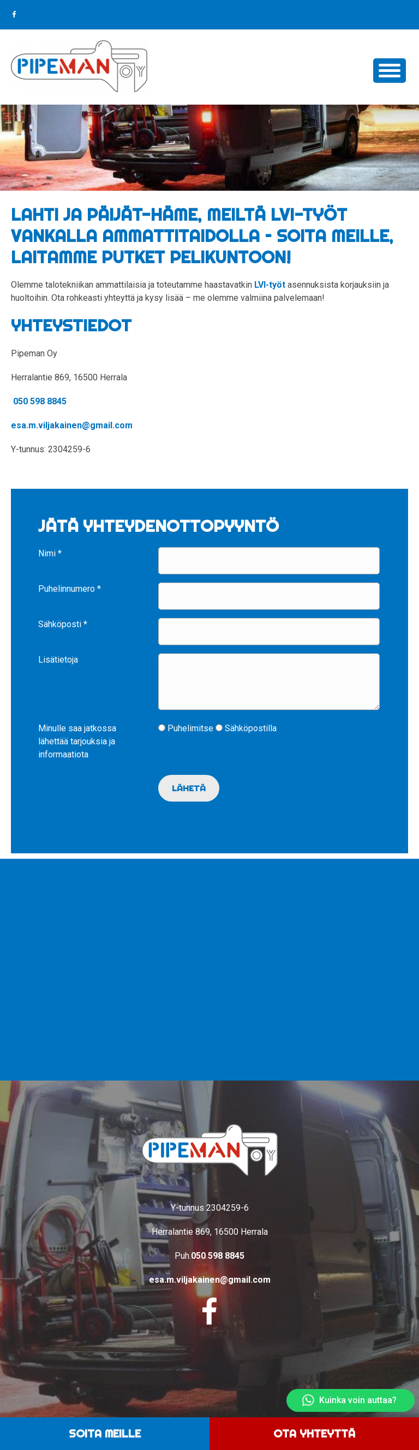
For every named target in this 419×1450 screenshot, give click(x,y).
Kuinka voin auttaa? (349, 1400)
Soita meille (105, 1433)
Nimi (50, 553)
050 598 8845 (40, 401)
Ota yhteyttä (314, 1433)
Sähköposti (62, 624)
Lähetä (189, 797)
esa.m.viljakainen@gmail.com (72, 425)
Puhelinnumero (69, 589)
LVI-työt (269, 285)
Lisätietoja (58, 659)
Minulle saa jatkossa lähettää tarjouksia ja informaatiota (77, 750)
